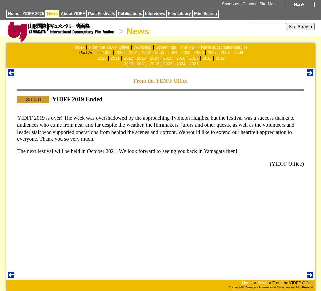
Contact (249, 4)
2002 (146, 52)
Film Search (205, 13)
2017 (194, 58)
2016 (180, 58)
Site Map (268, 4)
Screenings (166, 47)
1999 (107, 52)
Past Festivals (101, 13)
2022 (154, 64)
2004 (172, 52)
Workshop (143, 47)
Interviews (155, 13)
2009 (238, 52)
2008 (225, 52)
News (52, 13)
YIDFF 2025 (33, 13)
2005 (185, 52)
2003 (159, 52)
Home (13, 13)
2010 (102, 58)
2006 (199, 52)
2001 (133, 52)
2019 (220, 58)
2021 (141, 64)
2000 (120, 52)
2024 (180, 64)
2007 (212, 52)
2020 (128, 64)
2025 (194, 64)
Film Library (179, 13)
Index (79, 47)
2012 (128, 58)
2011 (115, 58)
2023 (167, 64)
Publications (130, 13)
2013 (141, 58)
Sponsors (230, 4)
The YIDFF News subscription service (214, 47)
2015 (167, 58)
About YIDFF (73, 13)
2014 (154, 58)
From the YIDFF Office (109, 47)
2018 (207, 58)
